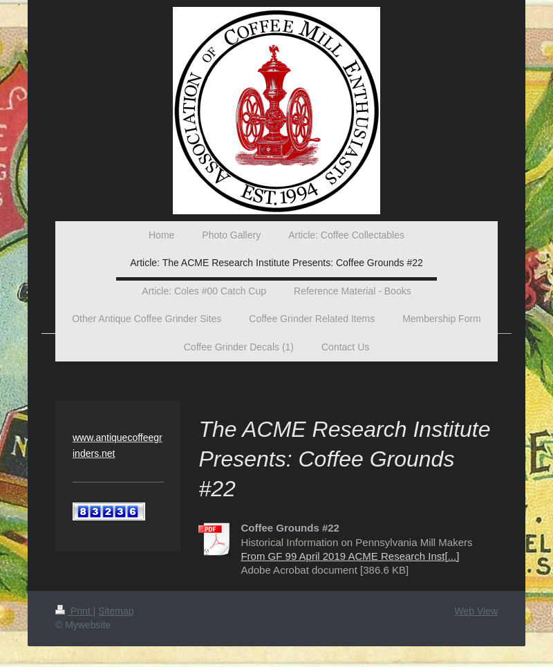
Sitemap (115, 611)
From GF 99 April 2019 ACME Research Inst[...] (350, 556)
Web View (476, 611)
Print (74, 611)
